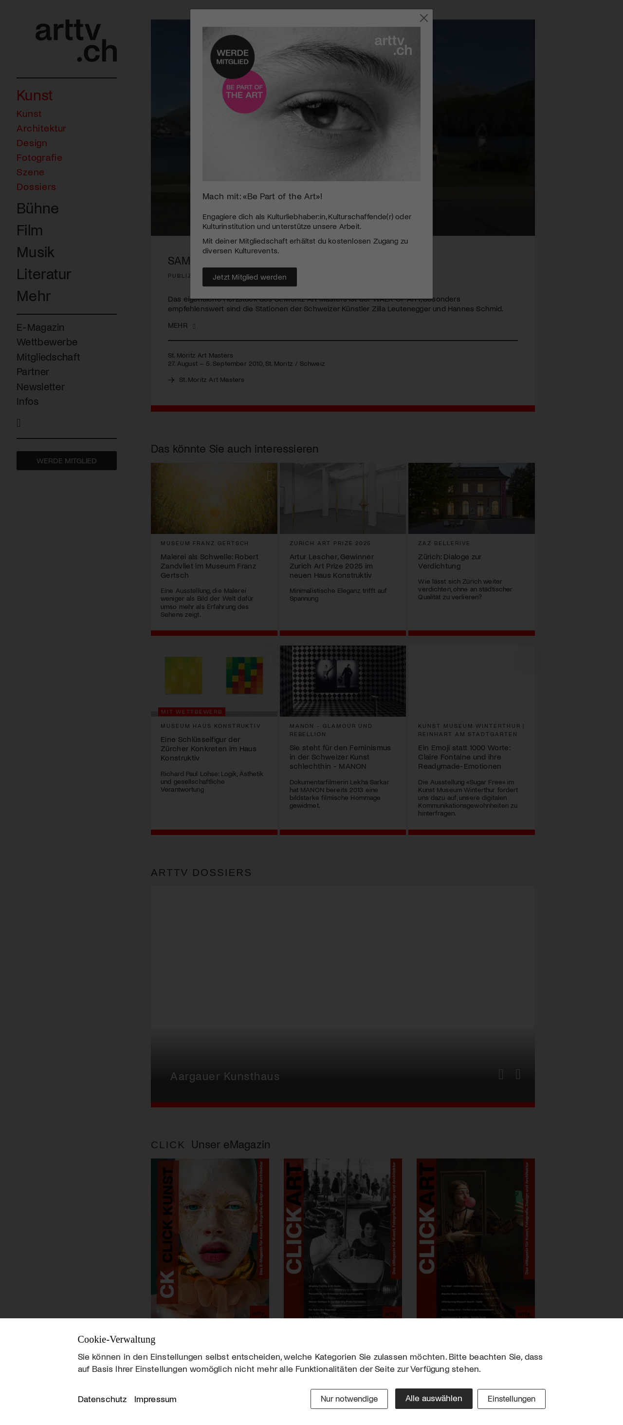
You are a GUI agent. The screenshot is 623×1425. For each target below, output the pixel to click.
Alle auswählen (428, 1399)
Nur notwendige (342, 1399)
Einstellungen (509, 1399)
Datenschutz (102, 1400)
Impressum (155, 1400)
